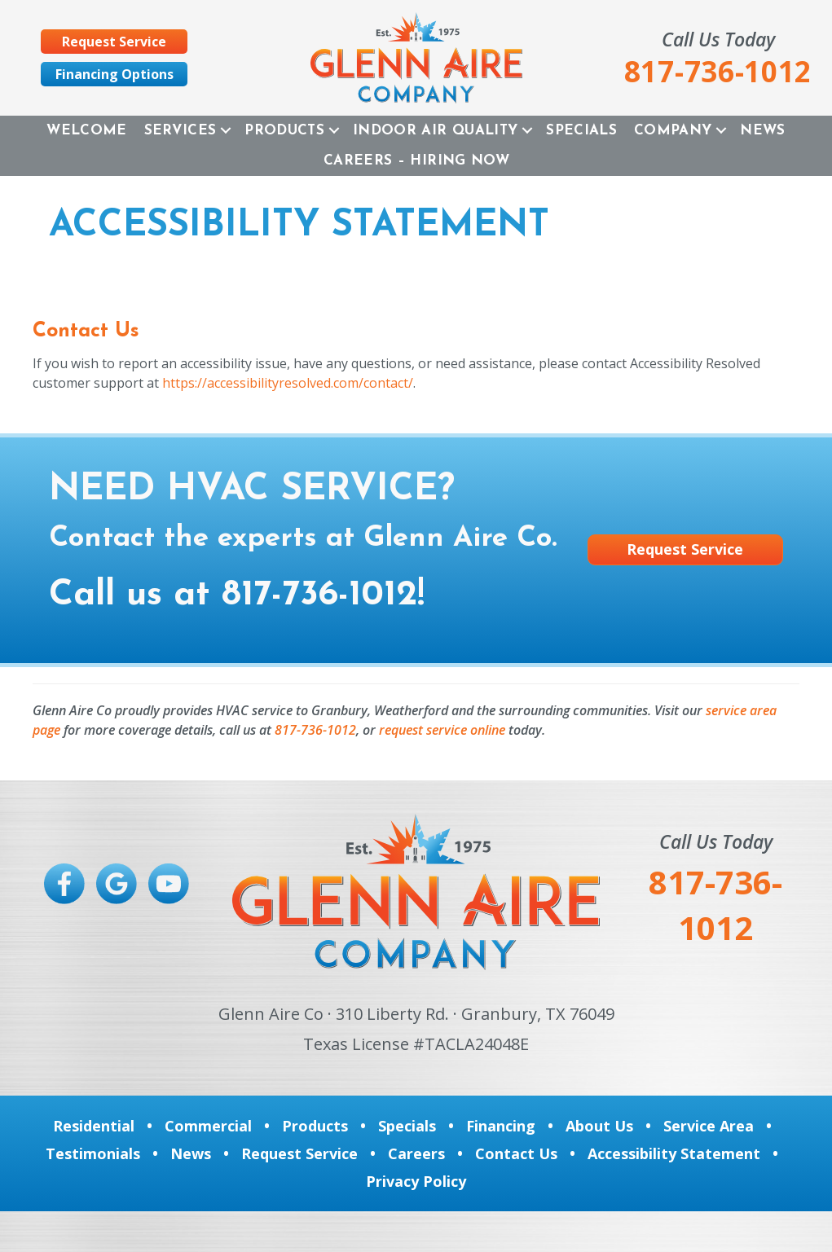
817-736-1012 (319, 595)
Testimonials (93, 1153)
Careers (416, 1153)
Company (672, 131)
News (762, 131)
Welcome (86, 131)
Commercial (208, 1126)
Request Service (299, 1153)
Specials (581, 131)
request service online (442, 730)
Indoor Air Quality (435, 131)
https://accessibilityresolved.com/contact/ (287, 383)
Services (180, 131)
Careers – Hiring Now (416, 161)
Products (284, 131)
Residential (93, 1126)
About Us (599, 1126)
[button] (226, 131)
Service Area (708, 1126)
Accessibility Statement (674, 1153)
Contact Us (516, 1153)
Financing (500, 1126)
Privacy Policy (416, 1181)
